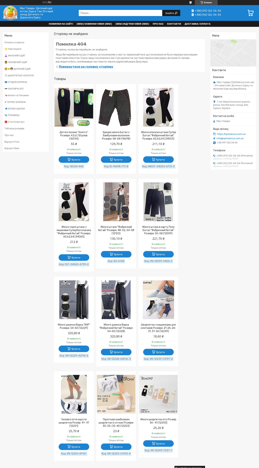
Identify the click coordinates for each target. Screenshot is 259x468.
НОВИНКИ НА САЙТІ (61, 24)
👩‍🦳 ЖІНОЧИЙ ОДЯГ (14, 55)
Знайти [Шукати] (170, 13)
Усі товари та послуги (188, 380)
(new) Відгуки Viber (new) (132, 24)
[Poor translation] (13, 415)
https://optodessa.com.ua (231, 134)
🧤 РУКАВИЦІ (11, 115)
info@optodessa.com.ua (230, 138)
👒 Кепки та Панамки (16, 95)
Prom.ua (147, 392)
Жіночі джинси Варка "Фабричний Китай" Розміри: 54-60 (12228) (187, 237)
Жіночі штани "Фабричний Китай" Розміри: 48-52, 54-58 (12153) (72, 237)
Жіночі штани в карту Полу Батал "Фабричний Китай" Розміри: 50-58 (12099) (110, 237)
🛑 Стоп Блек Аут (14, 121)
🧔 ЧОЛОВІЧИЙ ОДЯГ (15, 62)
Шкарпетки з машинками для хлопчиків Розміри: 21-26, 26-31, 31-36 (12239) (72, 332)
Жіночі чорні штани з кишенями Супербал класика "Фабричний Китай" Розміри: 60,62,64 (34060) (187, 139)
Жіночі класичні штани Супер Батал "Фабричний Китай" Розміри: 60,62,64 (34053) (148, 137)
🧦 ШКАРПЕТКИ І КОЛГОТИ (19, 75)
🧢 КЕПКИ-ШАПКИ (14, 108)
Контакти (174, 24)
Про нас (158, 24)
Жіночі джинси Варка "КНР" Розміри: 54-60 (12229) (148, 235)
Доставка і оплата (197, 24)
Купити (74, 159)
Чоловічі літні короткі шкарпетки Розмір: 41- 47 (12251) (110, 332)
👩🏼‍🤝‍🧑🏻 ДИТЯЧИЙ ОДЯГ (17, 69)
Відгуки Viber (11, 148)
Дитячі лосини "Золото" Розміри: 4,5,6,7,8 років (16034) (72, 135)
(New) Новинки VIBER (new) (94, 24)
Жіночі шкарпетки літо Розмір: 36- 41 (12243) (187, 330)
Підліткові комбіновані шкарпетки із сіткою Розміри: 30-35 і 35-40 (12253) (149, 333)
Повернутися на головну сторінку (86, 66)
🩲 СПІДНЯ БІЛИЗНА (15, 82)
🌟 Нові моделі (12, 49)
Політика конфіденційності (196, 395)
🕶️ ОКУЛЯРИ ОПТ (14, 88)
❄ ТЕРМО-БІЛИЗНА (15, 102)
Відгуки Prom (11, 141)
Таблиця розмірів (14, 128)
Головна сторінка (14, 42)
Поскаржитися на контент (166, 395)
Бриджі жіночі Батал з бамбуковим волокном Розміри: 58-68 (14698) (110, 135)
